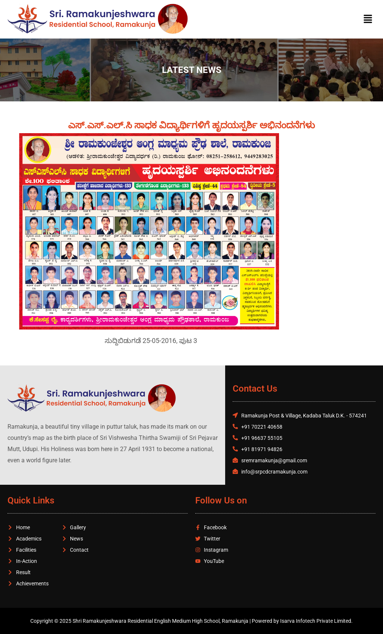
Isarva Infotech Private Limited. (316, 621)
